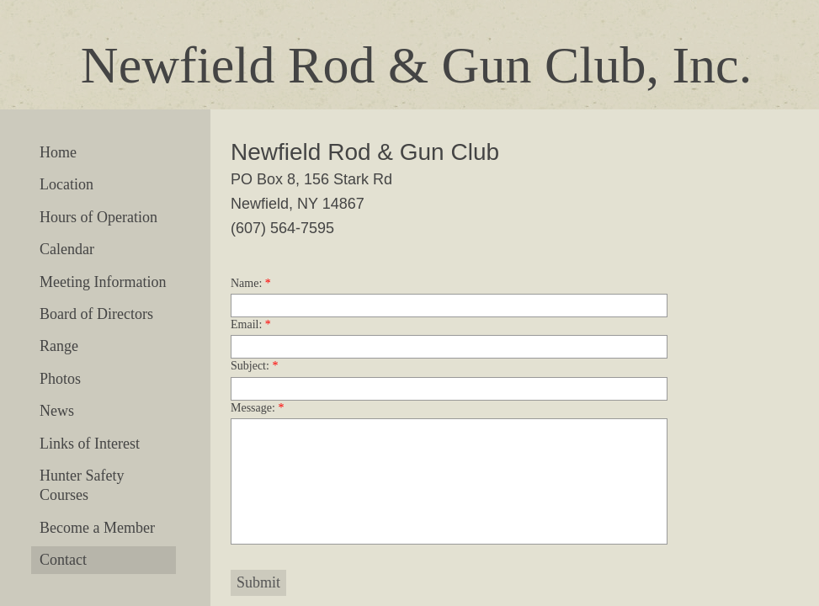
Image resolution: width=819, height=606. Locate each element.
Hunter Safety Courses (82, 485)
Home (58, 152)
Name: (251, 283)
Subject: (254, 365)
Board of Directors (96, 314)
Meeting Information (103, 282)
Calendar (67, 249)
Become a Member (97, 527)
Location (66, 184)
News (57, 410)
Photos (60, 378)
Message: (257, 407)
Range (59, 346)
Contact (63, 559)
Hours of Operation (98, 217)
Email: (251, 324)
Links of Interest (90, 443)
